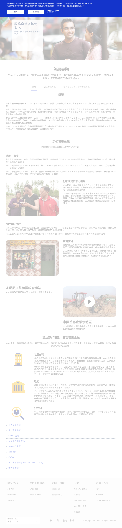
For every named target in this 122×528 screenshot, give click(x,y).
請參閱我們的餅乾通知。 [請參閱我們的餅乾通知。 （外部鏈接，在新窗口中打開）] (74, 6)
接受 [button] (15, 12)
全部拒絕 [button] (36, 12)
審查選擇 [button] (51, 12)
